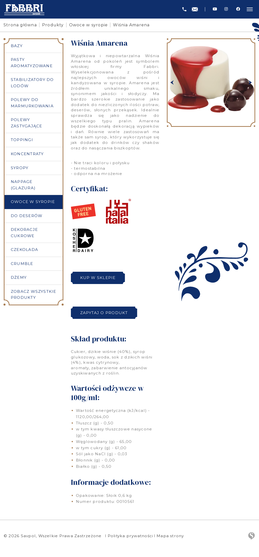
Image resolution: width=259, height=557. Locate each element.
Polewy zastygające (26, 123)
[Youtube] (214, 9)
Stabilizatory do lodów (32, 82)
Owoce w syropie (89, 25)
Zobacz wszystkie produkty (33, 295)
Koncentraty (27, 154)
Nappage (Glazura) (23, 185)
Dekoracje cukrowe (24, 233)
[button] (172, 82)
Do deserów (26, 216)
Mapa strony (171, 535)
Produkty (53, 25)
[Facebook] (238, 9)
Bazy (17, 45)
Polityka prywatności (131, 535)
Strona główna (20, 25)
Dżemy (19, 278)
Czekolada (24, 250)
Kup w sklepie (98, 277)
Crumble (22, 264)
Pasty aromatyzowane (32, 62)
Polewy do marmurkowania (32, 103)
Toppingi (22, 140)
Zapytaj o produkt (104, 312)
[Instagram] (226, 9)
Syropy (19, 168)
